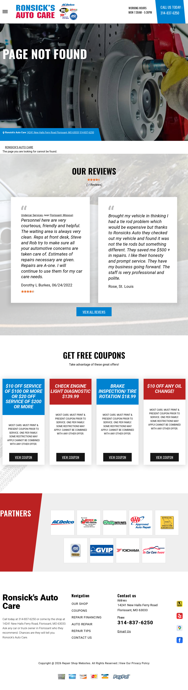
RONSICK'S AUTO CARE (19, 147)
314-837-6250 (170, 12)
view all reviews (94, 311)
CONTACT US (82, 638)
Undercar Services (32, 215)
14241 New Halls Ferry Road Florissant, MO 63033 (53, 132)
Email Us (124, 631)
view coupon (23, 457)
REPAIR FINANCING (87, 617)
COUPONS (79, 611)
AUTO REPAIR (82, 624)
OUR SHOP (80, 604)
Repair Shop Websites (76, 663)
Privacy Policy (140, 663)
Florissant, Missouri (61, 215)
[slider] (94, 179)
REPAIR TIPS (81, 631)
